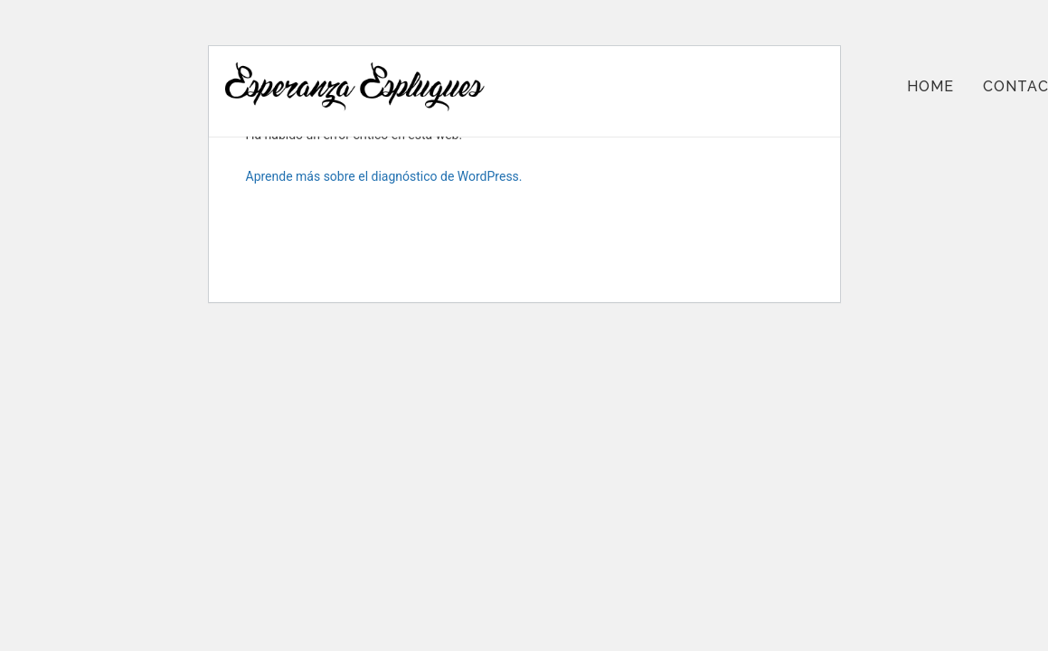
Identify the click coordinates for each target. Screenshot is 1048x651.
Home (930, 86)
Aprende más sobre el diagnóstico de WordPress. (384, 176)
